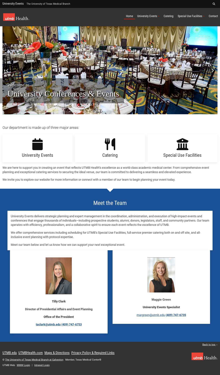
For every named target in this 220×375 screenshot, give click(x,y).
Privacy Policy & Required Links (93, 353)
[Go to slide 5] (115, 112)
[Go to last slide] (7, 70)
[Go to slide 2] (107, 112)
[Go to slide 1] (104, 112)
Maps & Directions (57, 353)
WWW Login (23, 365)
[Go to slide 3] (110, 112)
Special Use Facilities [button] (191, 16)
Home (129, 16)
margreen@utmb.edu (151, 315)
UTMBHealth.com (30, 353)
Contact (213, 16)
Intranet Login (42, 365)
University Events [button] (148, 16)
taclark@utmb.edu (48, 324)
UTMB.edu (9, 353)
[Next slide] (212, 70)
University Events (13, 3)
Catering (168, 16)
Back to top (210, 344)
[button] (214, 4)
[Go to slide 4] (112, 112)
